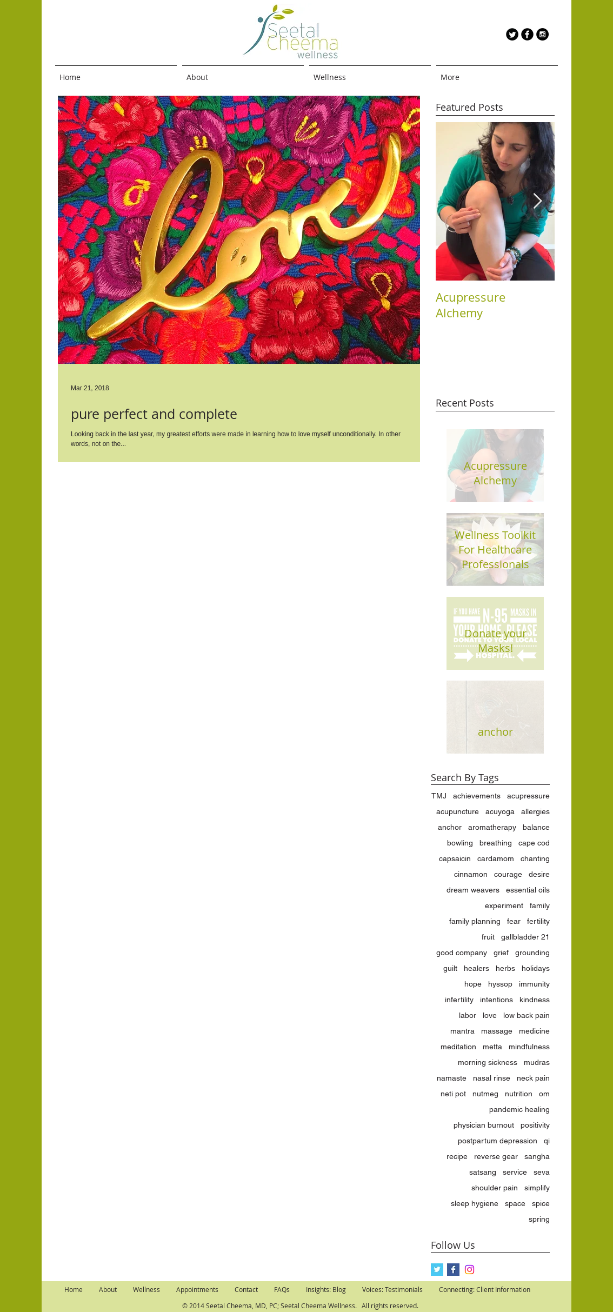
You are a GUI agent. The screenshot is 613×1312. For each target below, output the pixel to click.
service (515, 1172)
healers (476, 968)
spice (541, 1203)
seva (542, 1172)
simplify (537, 1187)
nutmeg (485, 1093)
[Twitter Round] (512, 34)
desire (539, 874)
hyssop (500, 984)
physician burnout (484, 1125)
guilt (450, 968)
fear (514, 921)
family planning (475, 921)
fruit (488, 937)
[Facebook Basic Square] (453, 1269)
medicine (534, 1031)
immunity (534, 984)
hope (473, 984)
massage (496, 1031)
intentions (496, 999)
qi (547, 1140)
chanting (535, 858)
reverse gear (496, 1156)
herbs (505, 968)
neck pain (533, 1078)
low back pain (526, 1015)
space (515, 1203)
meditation (458, 1046)
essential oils (528, 889)
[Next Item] (537, 201)
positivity (535, 1125)
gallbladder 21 (525, 937)
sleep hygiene (474, 1203)
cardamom (495, 858)
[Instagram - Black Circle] (542, 34)
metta (492, 1046)
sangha (537, 1156)
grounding (532, 952)
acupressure (528, 795)
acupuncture (457, 811)
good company (461, 952)
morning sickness (487, 1062)
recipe (457, 1156)
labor (467, 1015)
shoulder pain (494, 1187)
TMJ (439, 795)
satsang (482, 1172)
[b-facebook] (527, 34)
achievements (477, 795)
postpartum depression (497, 1140)
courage (508, 874)
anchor (450, 827)
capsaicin (455, 858)
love (490, 1015)
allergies (535, 811)
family (540, 905)
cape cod (534, 842)
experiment (504, 905)
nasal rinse (491, 1078)
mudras (537, 1062)
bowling (460, 842)
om (544, 1093)
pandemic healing (519, 1109)
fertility (538, 921)
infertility (459, 999)
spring (539, 1219)
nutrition (518, 1093)
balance (536, 827)
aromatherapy (492, 827)
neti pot (453, 1093)
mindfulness (529, 1046)
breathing (495, 842)
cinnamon (471, 874)
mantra (462, 1031)
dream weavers (473, 889)
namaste (452, 1078)
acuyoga (500, 811)
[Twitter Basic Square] (437, 1269)
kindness (534, 999)
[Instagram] (469, 1269)
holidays (536, 968)
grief (501, 952)
